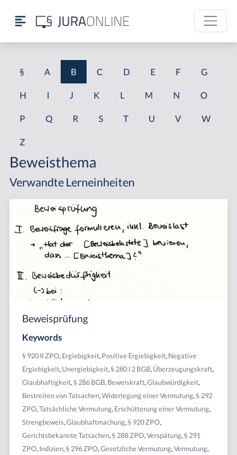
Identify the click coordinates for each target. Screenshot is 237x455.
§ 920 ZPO (144, 422)
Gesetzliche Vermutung (135, 448)
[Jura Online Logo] (82, 21)
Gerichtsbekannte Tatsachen (65, 435)
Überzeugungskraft (182, 369)
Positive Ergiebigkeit (134, 355)
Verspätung (164, 435)
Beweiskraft (126, 382)
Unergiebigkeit (85, 369)
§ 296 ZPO (82, 448)
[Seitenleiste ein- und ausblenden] (20, 21)
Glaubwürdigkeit (172, 382)
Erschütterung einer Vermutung (161, 408)
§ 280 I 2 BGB (130, 369)
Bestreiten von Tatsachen (60, 395)
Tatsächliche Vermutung (75, 408)
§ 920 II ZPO (40, 355)
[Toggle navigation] (210, 20)
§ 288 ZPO (128, 435)
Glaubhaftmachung (95, 422)
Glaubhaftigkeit (46, 382)
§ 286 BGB (89, 382)
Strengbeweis (43, 422)
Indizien (51, 448)
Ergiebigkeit (80, 355)
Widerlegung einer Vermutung (147, 395)
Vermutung (190, 448)
